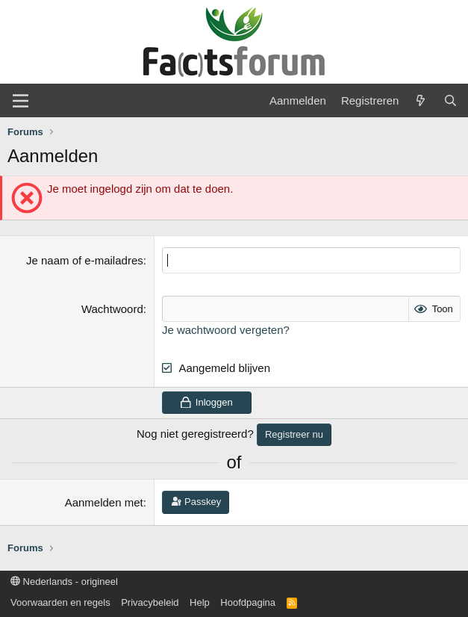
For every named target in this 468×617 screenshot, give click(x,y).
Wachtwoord (112, 309)
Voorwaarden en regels (60, 602)
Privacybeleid (149, 602)
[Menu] (20, 101)
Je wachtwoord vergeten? (226, 329)
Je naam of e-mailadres (84, 260)
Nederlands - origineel (64, 581)
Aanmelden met (104, 502)
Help (200, 602)
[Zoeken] (450, 100)
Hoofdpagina (247, 602)
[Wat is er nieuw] (420, 100)
